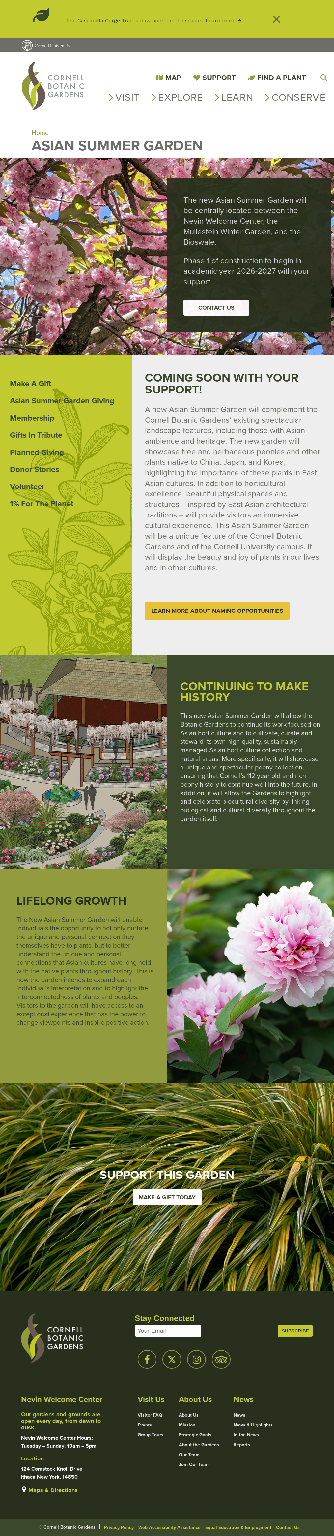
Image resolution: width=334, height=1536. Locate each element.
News (239, 1415)
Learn (237, 97)
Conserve (299, 97)
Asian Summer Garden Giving (62, 401)
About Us (189, 1415)
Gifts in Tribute (36, 435)
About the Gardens (199, 1445)
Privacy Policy (119, 1527)
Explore (180, 97)
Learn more (221, 20)
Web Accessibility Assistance (169, 1527)
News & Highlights (253, 1425)
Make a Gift (30, 384)
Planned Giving (37, 452)
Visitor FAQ (150, 1415)
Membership (32, 418)
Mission (187, 1425)
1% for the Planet (41, 504)
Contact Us (216, 307)
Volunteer (27, 486)
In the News (246, 1435)
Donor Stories (34, 469)
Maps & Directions (53, 1490)
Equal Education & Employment (238, 1527)
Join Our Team (194, 1464)
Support (219, 77)
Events (145, 1425)
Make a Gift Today (167, 1197)
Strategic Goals (195, 1435)
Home (40, 133)
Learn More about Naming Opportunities (217, 611)
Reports (242, 1445)
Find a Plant (281, 77)
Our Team (189, 1455)
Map (173, 77)
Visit (127, 97)
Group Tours (150, 1435)
